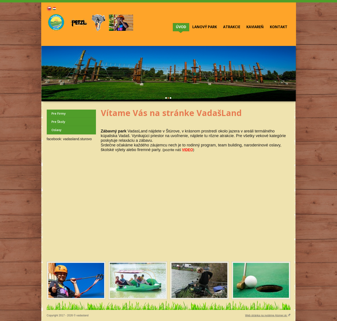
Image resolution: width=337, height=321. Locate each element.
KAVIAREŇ (255, 26)
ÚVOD (181, 26)
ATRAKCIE (231, 26)
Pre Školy (58, 122)
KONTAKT (278, 26)
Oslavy (56, 130)
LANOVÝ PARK (204, 26)
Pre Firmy (58, 113)
